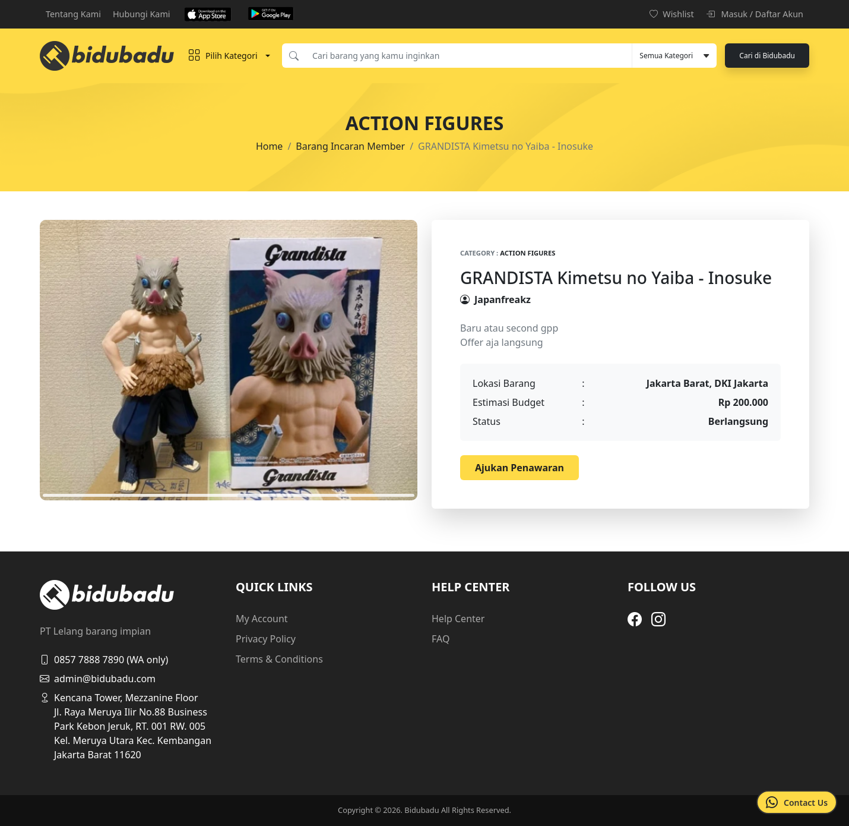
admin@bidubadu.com (98, 678)
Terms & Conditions (279, 659)
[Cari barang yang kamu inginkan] (468, 55)
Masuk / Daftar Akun (754, 14)
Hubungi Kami (141, 14)
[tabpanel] (228, 360)
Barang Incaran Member (350, 146)
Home (269, 146)
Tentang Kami (73, 14)
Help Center (458, 618)
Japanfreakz (502, 299)
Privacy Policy (266, 638)
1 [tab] (228, 495)
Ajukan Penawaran (519, 467)
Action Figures (527, 252)
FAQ (440, 638)
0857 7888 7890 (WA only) (104, 659)
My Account (262, 618)
